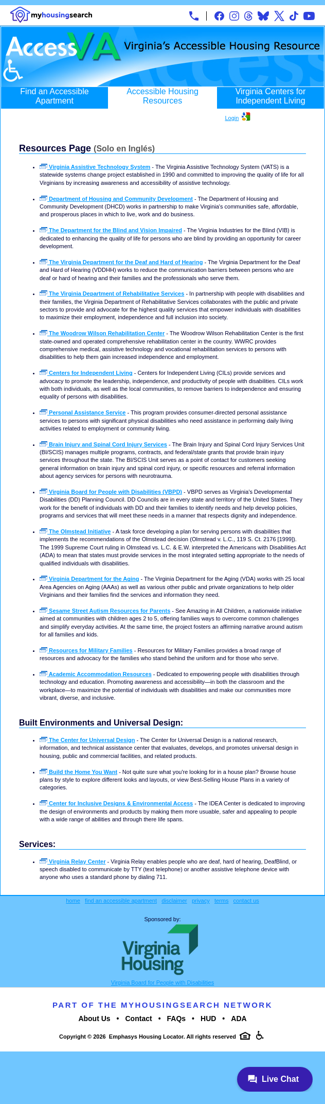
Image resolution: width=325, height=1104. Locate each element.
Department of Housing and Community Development (116, 199)
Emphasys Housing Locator (146, 1036)
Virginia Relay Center (73, 861)
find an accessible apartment (121, 901)
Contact (138, 1018)
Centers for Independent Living (86, 373)
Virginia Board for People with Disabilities (162, 982)
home (73, 901)
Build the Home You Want (78, 772)
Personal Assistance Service (82, 412)
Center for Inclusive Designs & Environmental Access (116, 803)
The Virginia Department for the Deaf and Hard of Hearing (121, 262)
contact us (246, 901)
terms (221, 901)
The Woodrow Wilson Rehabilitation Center (102, 333)
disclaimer (174, 901)
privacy (201, 901)
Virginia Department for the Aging (89, 579)
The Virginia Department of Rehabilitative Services (112, 293)
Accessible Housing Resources (162, 96)
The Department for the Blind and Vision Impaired (111, 230)
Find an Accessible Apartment (54, 96)
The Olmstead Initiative (75, 531)
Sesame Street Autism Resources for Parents (105, 611)
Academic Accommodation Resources (96, 674)
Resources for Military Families (86, 650)
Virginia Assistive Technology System (95, 167)
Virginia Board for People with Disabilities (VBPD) (111, 492)
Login (232, 118)
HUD (208, 1018)
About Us (94, 1018)
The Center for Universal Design (87, 740)
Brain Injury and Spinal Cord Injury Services (103, 444)
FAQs (176, 1018)
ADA (238, 1018)
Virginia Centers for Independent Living (271, 96)
